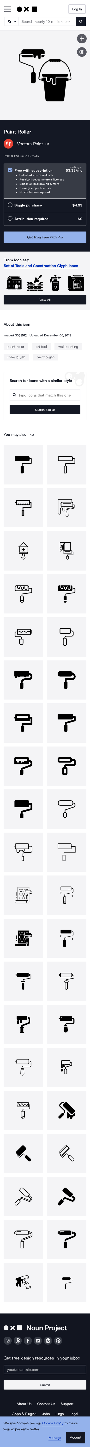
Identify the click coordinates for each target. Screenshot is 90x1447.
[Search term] (47, 21)
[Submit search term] (81, 21)
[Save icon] (82, 38)
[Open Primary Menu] (7, 9)
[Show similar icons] (82, 52)
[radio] (45, 181)
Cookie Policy (53, 1423)
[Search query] (45, 395)
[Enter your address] (45, 1369)
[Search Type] (11, 21)
